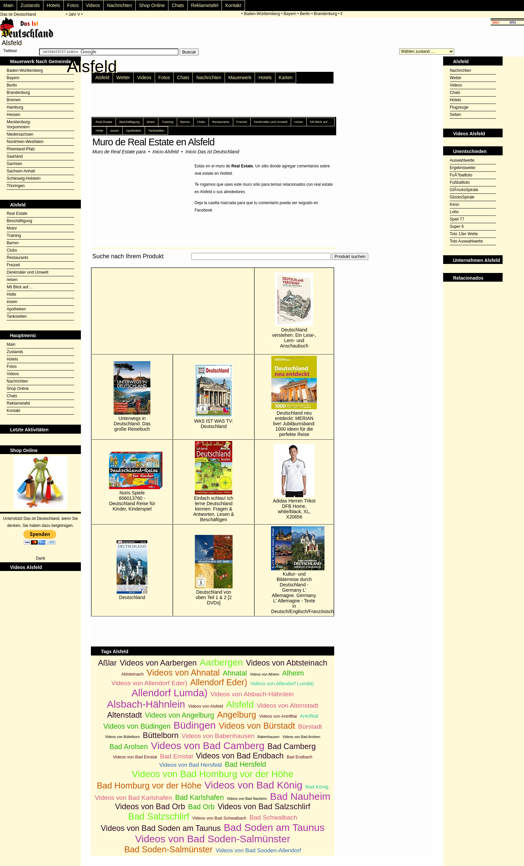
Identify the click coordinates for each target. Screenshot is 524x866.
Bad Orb (201, 807)
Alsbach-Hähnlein (146, 704)
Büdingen (194, 725)
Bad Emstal (176, 756)
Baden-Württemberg (264, 13)
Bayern (291, 13)
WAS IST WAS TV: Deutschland (213, 396)
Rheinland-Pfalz (21, 149)
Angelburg (236, 714)
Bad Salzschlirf (158, 816)
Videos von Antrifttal (278, 716)
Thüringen (16, 185)
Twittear (10, 50)
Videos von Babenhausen (217, 735)
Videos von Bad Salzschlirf (264, 806)
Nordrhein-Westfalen (25, 141)
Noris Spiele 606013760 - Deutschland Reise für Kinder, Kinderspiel (132, 482)
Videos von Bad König (253, 784)
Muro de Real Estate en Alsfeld (153, 142)
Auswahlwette (462, 160)
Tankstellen (17, 316)
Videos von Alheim (264, 674)
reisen (12, 279)
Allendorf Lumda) (169, 692)
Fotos (73, 5)
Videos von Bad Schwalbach (219, 818)
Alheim (293, 673)
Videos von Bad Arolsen (301, 737)
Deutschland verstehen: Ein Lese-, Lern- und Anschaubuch (294, 310)
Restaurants (17, 257)
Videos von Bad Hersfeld (190, 765)
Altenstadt (124, 715)
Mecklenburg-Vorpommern (19, 124)
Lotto (454, 211)
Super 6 (457, 226)
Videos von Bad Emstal (135, 756)
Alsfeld (102, 77)
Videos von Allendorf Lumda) (282, 683)
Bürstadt (310, 726)
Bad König (317, 786)
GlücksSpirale (462, 197)
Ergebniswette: (463, 167)
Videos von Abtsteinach (286, 663)
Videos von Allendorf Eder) (149, 683)
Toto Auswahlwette (466, 241)
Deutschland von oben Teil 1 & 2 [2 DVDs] (214, 570)
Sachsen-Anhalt (21, 171)
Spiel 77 (457, 219)
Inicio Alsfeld (165, 151)
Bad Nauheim (300, 796)
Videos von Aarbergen (158, 663)
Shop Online (152, 5)
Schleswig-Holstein (23, 178)
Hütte (11, 294)
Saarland (15, 156)
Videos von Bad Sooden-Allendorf (258, 850)
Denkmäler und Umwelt (27, 272)
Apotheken (16, 309)
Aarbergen (221, 662)
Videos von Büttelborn (122, 737)
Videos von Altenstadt (287, 705)
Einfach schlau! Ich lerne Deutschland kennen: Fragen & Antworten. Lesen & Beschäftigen (213, 481)
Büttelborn (160, 735)
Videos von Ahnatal (183, 672)
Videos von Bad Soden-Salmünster (212, 838)
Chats (178, 5)
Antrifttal (309, 716)
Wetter (123, 77)
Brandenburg (327, 13)
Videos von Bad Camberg (208, 745)
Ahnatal (235, 673)
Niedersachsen (20, 134)
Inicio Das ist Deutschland (212, 151)
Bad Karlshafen (199, 797)
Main (8, 5)
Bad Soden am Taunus (274, 827)
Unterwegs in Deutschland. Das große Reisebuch (132, 396)
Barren (13, 243)
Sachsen (14, 163)
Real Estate (17, 213)
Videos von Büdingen (136, 726)
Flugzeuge (459, 107)
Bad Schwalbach (273, 817)
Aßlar (107, 663)
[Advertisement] (212, 263)
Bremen (14, 100)
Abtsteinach (132, 674)
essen (12, 301)
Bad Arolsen (129, 747)
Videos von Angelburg (179, 715)
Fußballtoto (460, 182)
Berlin (307, 13)
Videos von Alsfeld (205, 706)
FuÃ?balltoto (461, 175)
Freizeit (13, 265)
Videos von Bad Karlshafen (133, 797)
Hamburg (15, 107)
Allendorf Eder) (218, 682)
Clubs (12, 250)
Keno (454, 204)
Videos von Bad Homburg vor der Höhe (212, 774)
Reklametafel (205, 5)
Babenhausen (269, 737)
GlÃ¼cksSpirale (464, 189)
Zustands (30, 5)
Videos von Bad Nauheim (247, 799)
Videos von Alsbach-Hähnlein (252, 694)
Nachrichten (119, 5)
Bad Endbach (299, 756)
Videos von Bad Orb (150, 806)
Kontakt (233, 5)
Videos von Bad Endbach (240, 755)
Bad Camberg (291, 746)
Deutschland (132, 570)
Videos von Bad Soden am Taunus (161, 828)
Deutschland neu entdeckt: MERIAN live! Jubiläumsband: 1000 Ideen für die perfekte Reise (294, 396)
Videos (93, 5)
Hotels (53, 5)
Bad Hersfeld (245, 764)
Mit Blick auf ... (20, 287)
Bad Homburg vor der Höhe (149, 785)
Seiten (455, 114)
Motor (12, 228)
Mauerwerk (239, 77)
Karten (285, 77)
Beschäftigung (19, 221)
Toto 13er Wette (464, 234)
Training (14, 235)
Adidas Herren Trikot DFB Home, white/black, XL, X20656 (294, 482)
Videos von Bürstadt (257, 725)
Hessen (13, 114)
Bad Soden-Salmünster (168, 849)
